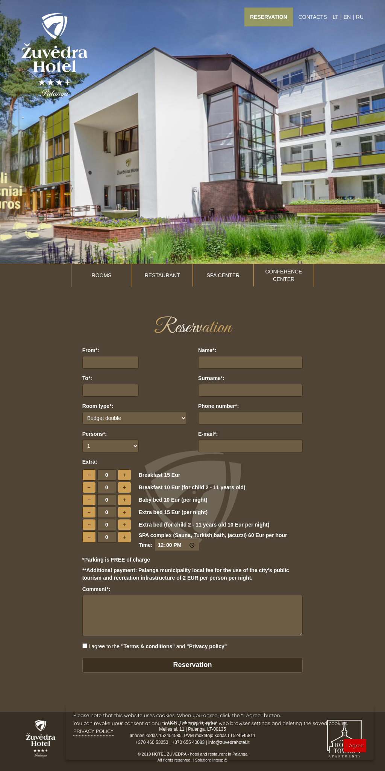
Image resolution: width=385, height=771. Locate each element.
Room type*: (97, 406)
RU (360, 17)
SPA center (222, 275)
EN (347, 17)
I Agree (355, 745)
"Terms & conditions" (148, 646)
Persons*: (94, 434)
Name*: (207, 350)
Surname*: (211, 378)
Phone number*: (218, 406)
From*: (90, 350)
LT (335, 17)
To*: (87, 378)
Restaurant (162, 275)
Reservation (268, 17)
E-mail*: (208, 434)
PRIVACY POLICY (93, 731)
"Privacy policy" (206, 646)
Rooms (102, 275)
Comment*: (96, 589)
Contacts (313, 17)
